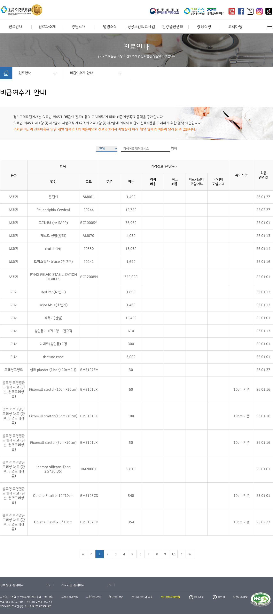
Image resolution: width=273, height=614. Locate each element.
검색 (174, 148)
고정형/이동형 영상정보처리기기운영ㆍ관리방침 (26, 596)
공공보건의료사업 (141, 27)
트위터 (219, 596)
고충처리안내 (93, 596)
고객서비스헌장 (69, 596)
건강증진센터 (172, 27)
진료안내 (16, 27)
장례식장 (204, 27)
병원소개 (78, 27)
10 (173, 554)
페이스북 (196, 596)
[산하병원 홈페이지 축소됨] (27, 585)
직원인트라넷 (240, 596)
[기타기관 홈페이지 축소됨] (88, 585)
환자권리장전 (116, 596)
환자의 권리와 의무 (142, 596)
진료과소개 (47, 27)
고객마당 (235, 27)
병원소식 (110, 27)
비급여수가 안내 (81, 73)
